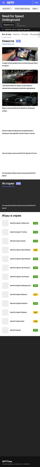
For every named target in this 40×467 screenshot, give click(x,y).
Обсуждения (35, 34)
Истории (24, 34)
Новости (16, 34)
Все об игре (6, 34)
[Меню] (3, 2)
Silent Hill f (7, 8)
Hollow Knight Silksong (22, 8)
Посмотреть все (8, 44)
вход (36, 2)
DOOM (36, 8)
